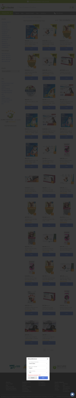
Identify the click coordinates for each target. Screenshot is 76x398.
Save (43, 377)
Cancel (32, 377)
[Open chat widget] (72, 394)
